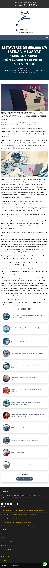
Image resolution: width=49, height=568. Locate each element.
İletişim (34, 2)
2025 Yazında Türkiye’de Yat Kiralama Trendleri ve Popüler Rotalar (23, 510)
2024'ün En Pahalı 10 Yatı (10, 518)
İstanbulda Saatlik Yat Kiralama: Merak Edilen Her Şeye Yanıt (21, 526)
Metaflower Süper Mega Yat (24, 478)
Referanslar (6, 545)
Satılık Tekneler (7, 538)
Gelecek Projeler (8, 557)
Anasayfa (16, 2)
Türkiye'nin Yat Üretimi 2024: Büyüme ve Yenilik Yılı (17, 522)
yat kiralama (22, 498)
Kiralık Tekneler (7, 541)
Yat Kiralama (23, 2)
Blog (29, 2)
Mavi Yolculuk (7, 553)
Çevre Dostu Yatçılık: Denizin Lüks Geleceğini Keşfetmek (19, 514)
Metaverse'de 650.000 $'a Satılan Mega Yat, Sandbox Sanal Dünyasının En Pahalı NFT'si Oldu (24, 71)
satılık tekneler (30, 498)
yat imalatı (40, 498)
